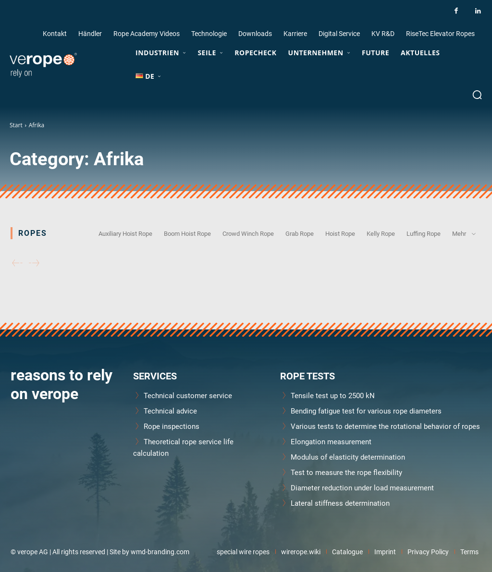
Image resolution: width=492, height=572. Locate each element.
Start (16, 125)
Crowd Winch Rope (248, 233)
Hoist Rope (340, 233)
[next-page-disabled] (34, 263)
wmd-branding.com (160, 551)
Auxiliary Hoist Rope (125, 233)
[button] (477, 94)
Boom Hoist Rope (187, 233)
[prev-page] (17, 263)
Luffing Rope (423, 233)
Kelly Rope (381, 233)
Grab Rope (299, 233)
